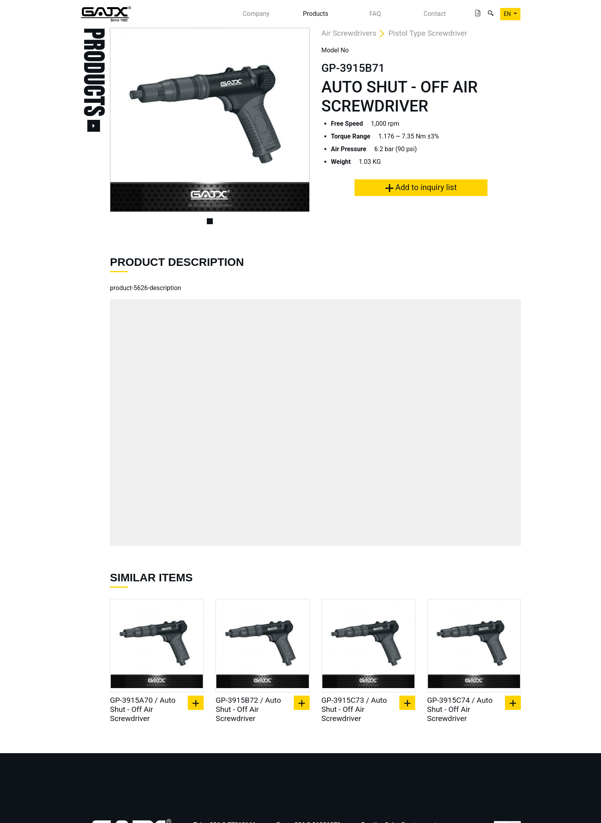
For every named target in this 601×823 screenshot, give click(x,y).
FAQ (375, 13)
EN (508, 14)
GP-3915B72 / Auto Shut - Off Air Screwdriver (248, 709)
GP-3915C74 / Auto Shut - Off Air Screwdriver (460, 709)
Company (256, 13)
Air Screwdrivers (349, 33)
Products (315, 13)
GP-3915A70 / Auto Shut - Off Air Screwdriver (142, 709)
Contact (435, 13)
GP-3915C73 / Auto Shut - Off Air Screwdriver (354, 709)
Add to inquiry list (421, 187)
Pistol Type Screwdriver (427, 33)
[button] (125, 120)
